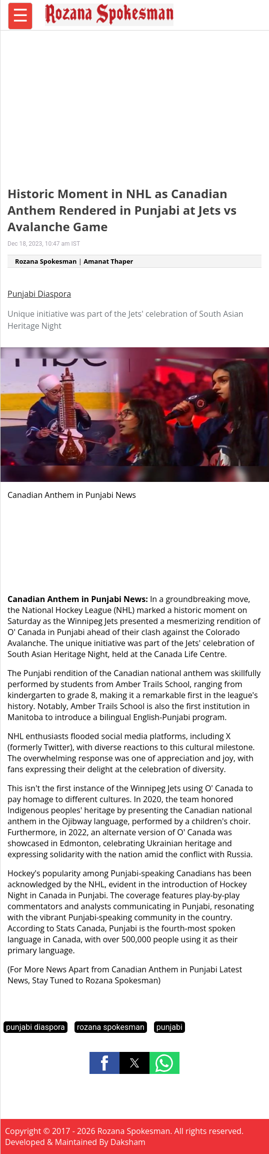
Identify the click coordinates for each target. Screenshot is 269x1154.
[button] (105, 1063)
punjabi (169, 1027)
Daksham (128, 1141)
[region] (135, 102)
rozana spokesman (110, 1027)
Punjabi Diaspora (39, 293)
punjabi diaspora (35, 1027)
